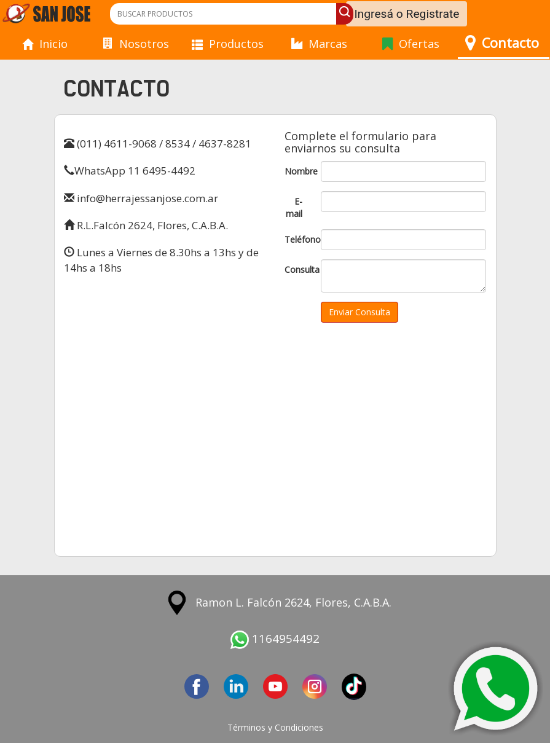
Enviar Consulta (359, 312)
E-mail (294, 207)
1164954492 (275, 639)
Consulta (298, 269)
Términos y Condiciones (275, 727)
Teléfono (298, 239)
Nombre (298, 171)
